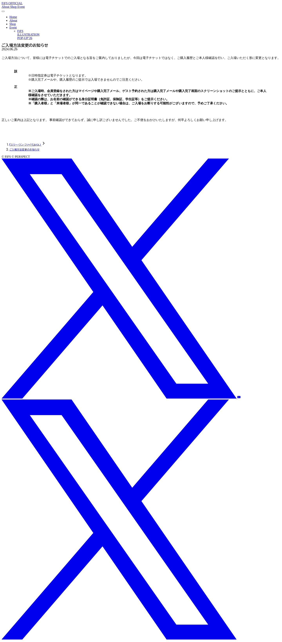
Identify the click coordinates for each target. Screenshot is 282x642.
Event (21, 6)
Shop (13, 6)
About (6, 6)
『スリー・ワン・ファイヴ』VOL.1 (25, 144)
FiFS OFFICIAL (12, 3)
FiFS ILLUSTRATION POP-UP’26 (28, 34)
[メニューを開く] (3, 11)
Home (13, 17)
